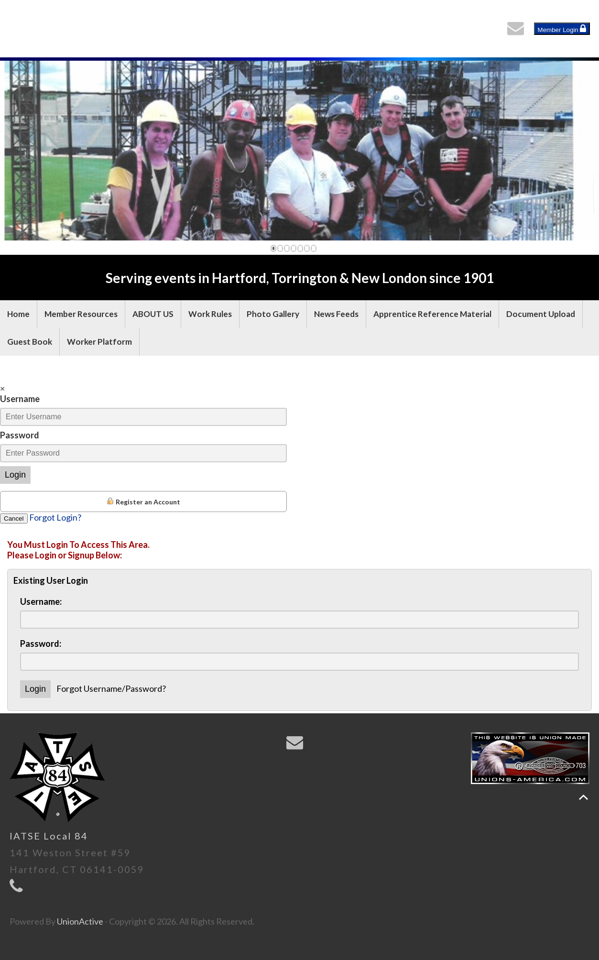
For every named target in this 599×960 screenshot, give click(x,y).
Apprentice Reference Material (432, 314)
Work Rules (210, 314)
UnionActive (80, 921)
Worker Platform (99, 342)
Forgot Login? (55, 517)
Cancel (14, 518)
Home (18, 314)
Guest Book (29, 342)
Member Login (562, 28)
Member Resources (81, 314)
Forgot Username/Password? (111, 688)
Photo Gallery (273, 314)
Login (15, 475)
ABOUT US (153, 314)
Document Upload (540, 314)
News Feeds (336, 314)
